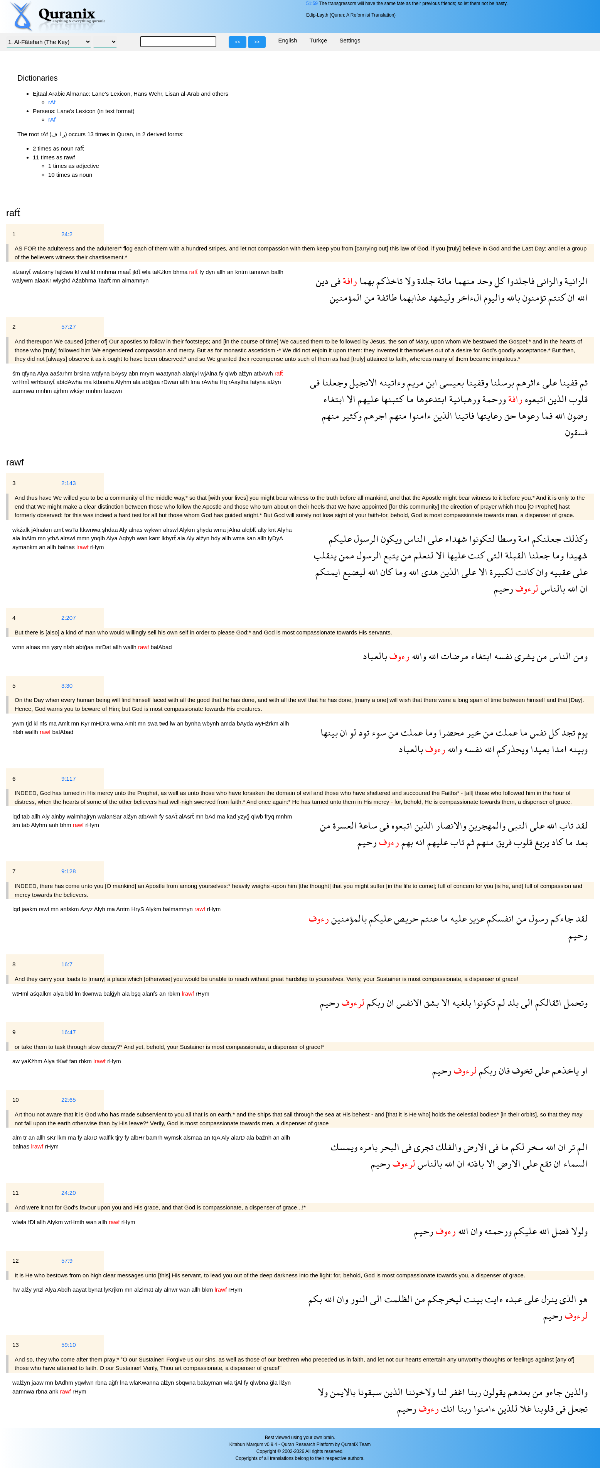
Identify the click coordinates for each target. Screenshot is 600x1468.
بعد (580, 842)
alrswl (171, 529)
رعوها (527, 415)
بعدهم (518, 1392)
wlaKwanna (145, 1382)
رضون (576, 415)
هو (582, 1299)
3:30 (66, 685)
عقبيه (559, 572)
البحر (388, 1147)
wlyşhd (62, 280)
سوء (377, 732)
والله (418, 656)
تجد (567, 732)
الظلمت (397, 1299)
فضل (559, 1231)
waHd (89, 272)
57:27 (68, 326)
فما (546, 415)
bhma (181, 272)
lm (79, 993)
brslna (82, 373)
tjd (30, 723)
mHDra (101, 723)
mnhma (107, 272)
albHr (138, 1137)
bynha (193, 723)
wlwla (20, 1222)
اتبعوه (534, 399)
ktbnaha (104, 382)
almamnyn (135, 280)
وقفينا (476, 382)
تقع (544, 1163)
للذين (506, 1408)
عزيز (476, 918)
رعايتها (488, 415)
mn (117, 280)
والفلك (447, 1147)
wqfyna (101, 373)
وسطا (505, 539)
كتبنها (391, 399)
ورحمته (497, 1231)
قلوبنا (542, 1408)
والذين (575, 1392)
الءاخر (468, 297)
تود (362, 732)
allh (221, 272)
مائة (443, 281)
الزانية (575, 281)
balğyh (112, 993)
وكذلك (574, 539)
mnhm (45, 390)
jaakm (30, 909)
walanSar (110, 816)
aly (159, 1289)
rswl (45, 909)
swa (153, 723)
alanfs (150, 993)
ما (409, 399)
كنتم (555, 297)
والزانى (548, 281)
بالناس (551, 588)
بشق (430, 1002)
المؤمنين (346, 297)
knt (272, 529)
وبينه (577, 749)
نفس (537, 732)
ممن (345, 555)
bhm (66, 825)
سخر (533, 1147)
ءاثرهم (527, 382)
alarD (91, 1137)
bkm (208, 1289)
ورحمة (493, 399)
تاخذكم (388, 281)
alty (263, 529)
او (583, 1070)
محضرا (450, 732)
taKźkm (162, 272)
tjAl (239, 1382)
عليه (457, 918)
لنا (441, 1392)
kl (78, 272)
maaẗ (125, 272)
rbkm (174, 993)
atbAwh (264, 373)
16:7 (66, 964)
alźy (27, 1289)
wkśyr (77, 390)
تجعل (577, 1408)
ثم (583, 382)
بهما (365, 281)
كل (498, 281)
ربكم (374, 1002)
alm (17, 1137)
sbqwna (186, 1382)
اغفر (456, 1392)
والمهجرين (486, 825)
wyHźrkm (267, 723)
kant (155, 538)
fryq (270, 816)
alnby (59, 816)
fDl (32, 1222)
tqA (216, 1137)
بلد (512, 1002)
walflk (107, 1137)
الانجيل (362, 382)
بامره (367, 1147)
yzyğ (244, 816)
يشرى (523, 656)
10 (15, 1099)
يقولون (493, 1392)
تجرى (422, 1147)
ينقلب (325, 555)
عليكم (340, 539)
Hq (223, 382)
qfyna (29, 373)
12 (15, 1260)
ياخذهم (564, 1070)
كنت (475, 555)
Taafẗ (105, 280)
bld (70, 993)
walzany (44, 272)
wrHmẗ (21, 382)
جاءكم (560, 918)
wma (221, 529)
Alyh (100, 909)
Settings (349, 40)
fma (196, 382)
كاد (556, 842)
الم (581, 1147)
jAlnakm (42, 529)
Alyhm (124, 382)
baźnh (264, 1137)
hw (16, 1289)
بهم (406, 842)
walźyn (22, 1382)
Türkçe (318, 40)
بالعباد (375, 656)
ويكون (390, 539)
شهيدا (576, 555)
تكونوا (483, 1002)
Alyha (284, 529)
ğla (274, 1382)
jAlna (235, 529)
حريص (405, 918)
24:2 (66, 234)
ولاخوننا (419, 1392)
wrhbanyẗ (43, 382)
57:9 (66, 1260)
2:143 (68, 483)
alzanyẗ (22, 272)
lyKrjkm (114, 1289)
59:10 (68, 1344)
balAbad (161, 647)
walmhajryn (82, 816)
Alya (43, 373)
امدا (558, 749)
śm (17, 373)
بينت (472, 1299)
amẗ (59, 529)
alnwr (171, 1289)
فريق (503, 842)
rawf (15, 462)
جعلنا (538, 555)
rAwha (210, 382)
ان (570, 297)
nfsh (70, 647)
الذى (566, 1299)
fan (74, 1061)
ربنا (473, 1392)
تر (570, 1147)
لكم (516, 1147)
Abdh (64, 1289)
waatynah (169, 373)
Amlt (64, 723)
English (287, 40)
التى (494, 555)
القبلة (514, 555)
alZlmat (144, 1289)
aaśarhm (62, 373)
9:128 (68, 871)
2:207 (68, 617)
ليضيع (353, 572)
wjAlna (210, 373)
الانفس (408, 1002)
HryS (138, 909)
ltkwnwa (91, 529)
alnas (136, 529)
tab (26, 816)
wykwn (153, 529)
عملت (505, 732)
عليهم (367, 399)
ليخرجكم (443, 1299)
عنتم (428, 918)
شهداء (455, 539)
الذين (556, 399)
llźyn (285, 1382)
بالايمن (342, 1392)
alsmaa (194, 1137)
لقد (580, 825)
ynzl (39, 1289)
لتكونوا (481, 539)
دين (322, 281)
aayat (80, 1289)
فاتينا (463, 415)
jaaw (38, 1382)
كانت (523, 572)
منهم (397, 415)
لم (500, 1002)
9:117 (68, 778)
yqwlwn (85, 1382)
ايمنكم (327, 572)
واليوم (493, 297)
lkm (62, 1137)
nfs (44, 723)
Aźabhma (85, 280)
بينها (329, 732)
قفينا (567, 382)
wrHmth (75, 1222)
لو (351, 732)
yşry (57, 647)
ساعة (367, 825)
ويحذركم (511, 749)
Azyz (87, 909)
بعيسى (450, 382)
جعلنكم (545, 539)
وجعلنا (333, 382)
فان (503, 1070)
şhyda (205, 529)
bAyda (245, 723)
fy (202, 272)
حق (509, 415)
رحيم (503, 588)
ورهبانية (463, 399)
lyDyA (275, 538)
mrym (148, 373)
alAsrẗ (187, 816)
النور (358, 1299)
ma (88, 382)
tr (25, 1137)
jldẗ (137, 272)
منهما (463, 281)
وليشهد (440, 297)
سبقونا (369, 1392)
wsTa (72, 529)
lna (124, 1382)
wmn (19, 647)
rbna (101, 1382)
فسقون (576, 432)
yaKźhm (32, 1061)
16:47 (68, 1032)
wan (143, 538)
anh (54, 825)
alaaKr (44, 280)
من (368, 297)
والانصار (449, 825)
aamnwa (24, 390)
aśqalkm (41, 993)
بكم (315, 1299)
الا (350, 399)
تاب (565, 825)
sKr (52, 1137)
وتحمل (574, 1002)
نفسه (502, 656)
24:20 (68, 1192)
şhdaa (110, 529)
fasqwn (113, 390)
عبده (512, 1299)
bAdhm (65, 1382)
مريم (414, 382)
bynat (96, 1289)
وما (557, 555)
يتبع (390, 555)
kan (251, 538)
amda (229, 723)
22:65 (68, 1099)
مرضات (454, 656)
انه (419, 842)
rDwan (171, 382)
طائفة (386, 297)
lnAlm (30, 538)
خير (472, 732)
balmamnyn (178, 909)
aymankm (25, 547)
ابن (430, 382)
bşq (136, 993)
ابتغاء (333, 399)
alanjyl (191, 373)
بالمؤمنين (348, 918)
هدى (428, 572)
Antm (123, 909)
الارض (474, 1147)
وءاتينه (391, 382)
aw (16, 1061)
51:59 (312, 3)
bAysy (120, 373)
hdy (216, 538)
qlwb (232, 373)
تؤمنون (533, 297)
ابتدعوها (430, 399)
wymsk (174, 1137)
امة (523, 539)
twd (164, 723)
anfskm (70, 909)
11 (15, 1192)
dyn (211, 272)
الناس (414, 539)
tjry (120, 1137)
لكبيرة (500, 572)
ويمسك (344, 1147)
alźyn (246, 373)
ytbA (53, 538)
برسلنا (501, 382)
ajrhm (62, 390)
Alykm (188, 529)
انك (447, 1408)
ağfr (114, 1382)
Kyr (86, 723)
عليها (455, 555)
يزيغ (541, 842)
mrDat (104, 647)
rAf (52, 102)
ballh (277, 272)
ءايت (493, 1299)
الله (581, 297)
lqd (17, 816)
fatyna (259, 382)
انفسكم (499, 918)
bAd (211, 816)
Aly (124, 529)
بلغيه (460, 1002)
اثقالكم (547, 1002)
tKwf (62, 1061)
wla (147, 272)
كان (385, 572)
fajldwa (65, 272)
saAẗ (172, 816)
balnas (67, 547)
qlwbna (260, 1382)
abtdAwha (70, 382)
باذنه (474, 1163)
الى (526, 1002)
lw (173, 723)
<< (237, 42)
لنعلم (422, 555)
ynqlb (98, 538)
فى (334, 281)
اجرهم (374, 415)
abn (134, 373)
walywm (23, 280)
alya (59, 993)
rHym (97, 547)
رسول (537, 918)
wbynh (211, 723)
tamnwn (260, 272)
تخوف (521, 1070)
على (548, 382)
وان (541, 572)
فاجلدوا (519, 281)
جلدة (425, 281)
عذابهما (411, 297)
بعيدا (538, 749)
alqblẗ (250, 529)
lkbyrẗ (169, 538)
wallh (130, 647)
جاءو (553, 1392)
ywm (19, 723)
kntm (242, 272)
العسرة (343, 825)
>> (257, 42)
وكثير (350, 415)
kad (232, 816)
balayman (210, 1382)
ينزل (548, 1299)
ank (54, 1391)
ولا (409, 281)
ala (137, 382)
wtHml (21, 993)
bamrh (155, 1137)
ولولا (578, 1231)
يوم (581, 732)
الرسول (365, 539)
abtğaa (152, 382)
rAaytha (239, 382)
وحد (483, 281)
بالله (512, 297)
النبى (517, 825)
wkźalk (21, 529)
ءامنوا (419, 415)
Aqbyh (128, 538)
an (231, 272)
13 (15, 1344)
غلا (524, 1408)
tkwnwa (93, 993)
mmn (84, 538)
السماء (574, 1163)
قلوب (577, 399)
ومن (579, 656)
